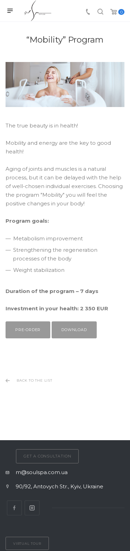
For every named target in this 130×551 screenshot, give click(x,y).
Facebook (14, 507)
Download (74, 329)
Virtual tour (27, 543)
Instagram (32, 507)
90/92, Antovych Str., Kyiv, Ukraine (59, 486)
